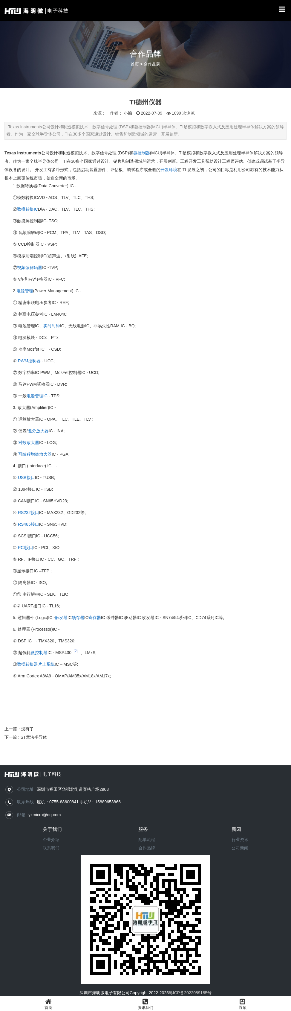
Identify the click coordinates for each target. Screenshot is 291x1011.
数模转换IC (27, 209)
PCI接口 (25, 547)
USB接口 (26, 477)
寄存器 (94, 617)
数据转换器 (27, 664)
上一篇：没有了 (19, 728)
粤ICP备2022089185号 (190, 992)
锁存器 (78, 617)
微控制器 (141, 152)
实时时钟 (51, 325)
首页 (135, 64)
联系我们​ (51, 848)
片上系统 (46, 664)
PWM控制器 (29, 360)
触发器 (61, 617)
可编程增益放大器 (35, 454)
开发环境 (168, 169)
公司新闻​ (240, 848)
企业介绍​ (51, 839)
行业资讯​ (240, 839)
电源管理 (24, 290)
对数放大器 (28, 442)
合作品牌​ (146, 848)
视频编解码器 (29, 267)
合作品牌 (152, 64)
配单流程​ (146, 839)
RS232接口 (28, 512)
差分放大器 (38, 430)
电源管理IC (37, 395)
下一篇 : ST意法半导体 (25, 737)
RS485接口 (28, 524)
